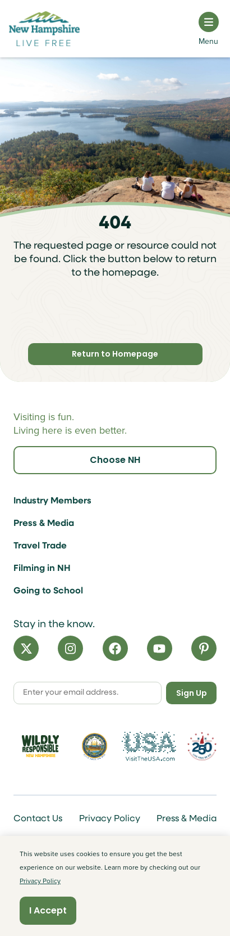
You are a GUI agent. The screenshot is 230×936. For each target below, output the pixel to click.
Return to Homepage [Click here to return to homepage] (115, 353)
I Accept (48, 910)
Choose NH (115, 459)
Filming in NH (42, 568)
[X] (26, 648)
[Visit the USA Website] (149, 746)
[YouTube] (159, 648)
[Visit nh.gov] (95, 746)
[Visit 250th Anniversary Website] (202, 746)
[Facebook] (115, 648)
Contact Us (37, 819)
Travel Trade (40, 546)
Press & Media (43, 523)
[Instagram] (70, 648)
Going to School (48, 591)
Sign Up (191, 693)
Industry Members (52, 501)
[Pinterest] (204, 648)
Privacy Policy (109, 819)
